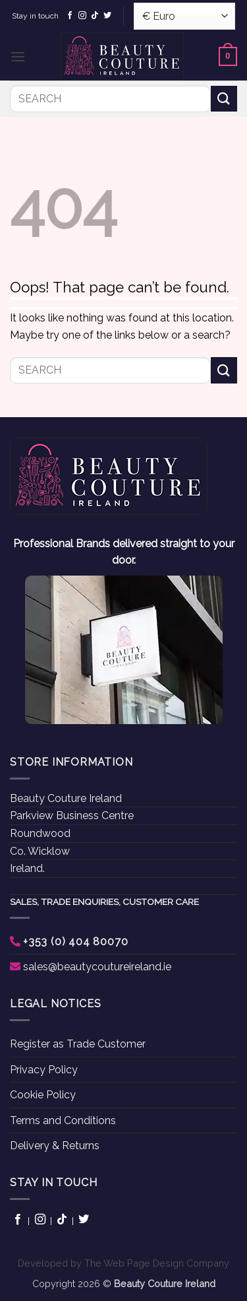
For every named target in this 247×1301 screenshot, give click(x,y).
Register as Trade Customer (78, 1044)
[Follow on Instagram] (82, 15)
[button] (18, 56)
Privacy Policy (44, 1069)
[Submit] (224, 99)
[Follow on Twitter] (107, 15)
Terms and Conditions (63, 1120)
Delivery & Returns (54, 1145)
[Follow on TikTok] (95, 15)
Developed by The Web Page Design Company (123, 1263)
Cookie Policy (43, 1094)
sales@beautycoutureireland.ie (97, 966)
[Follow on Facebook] (70, 15)
